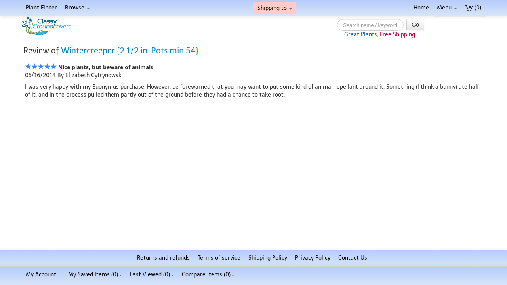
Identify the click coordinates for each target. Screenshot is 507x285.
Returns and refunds (163, 258)
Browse (77, 7)
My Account (41, 274)
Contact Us (352, 258)
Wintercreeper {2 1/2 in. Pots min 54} (129, 50)
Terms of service (219, 258)
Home (421, 7)
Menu (447, 7)
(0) (473, 7)
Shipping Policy (267, 258)
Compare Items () (208, 274)
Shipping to (274, 8)
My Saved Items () (95, 274)
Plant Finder (41, 7)
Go (415, 24)
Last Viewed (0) (152, 274)
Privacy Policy (312, 258)
